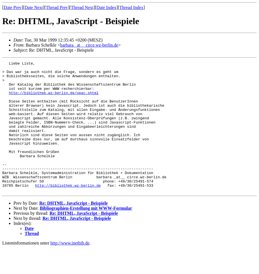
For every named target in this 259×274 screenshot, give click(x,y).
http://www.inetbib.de (70, 269)
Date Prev (13, 7)
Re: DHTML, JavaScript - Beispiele (73, 229)
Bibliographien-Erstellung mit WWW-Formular (86, 234)
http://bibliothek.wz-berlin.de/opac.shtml (53, 99)
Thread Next (82, 7)
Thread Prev (57, 7)
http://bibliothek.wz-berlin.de (68, 210)
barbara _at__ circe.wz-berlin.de (89, 45)
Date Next (34, 7)
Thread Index (131, 7)
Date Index (106, 7)
